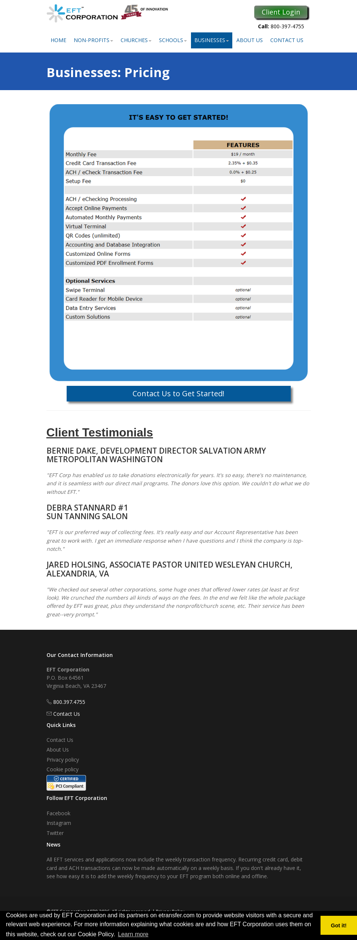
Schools (173, 40)
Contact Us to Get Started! (178, 393)
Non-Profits (93, 40)
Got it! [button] (339, 925)
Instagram (59, 822)
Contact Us (286, 40)
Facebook (58, 813)
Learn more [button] (133, 934)
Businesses (211, 40)
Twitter (55, 832)
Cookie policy (63, 769)
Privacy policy (63, 759)
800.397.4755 (69, 701)
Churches (136, 40)
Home (58, 40)
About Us (249, 40)
